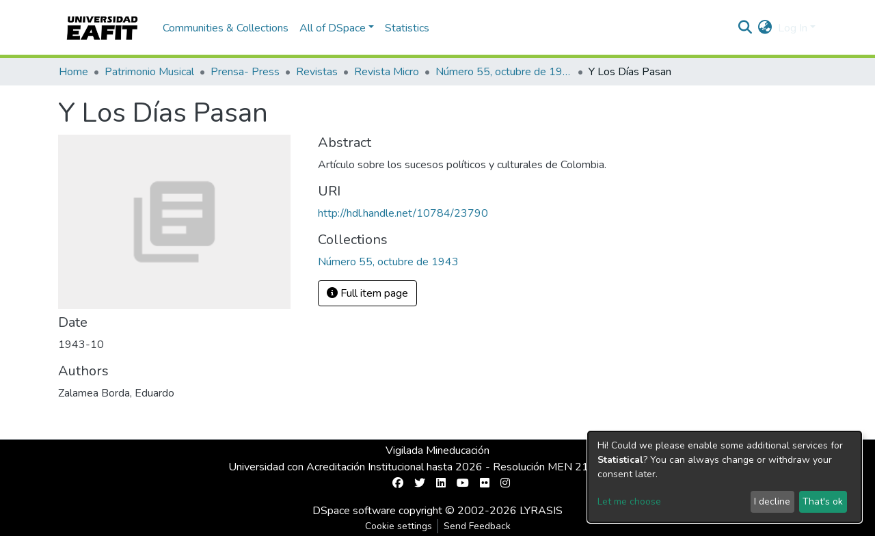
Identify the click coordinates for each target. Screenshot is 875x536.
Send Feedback (477, 526)
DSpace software (354, 510)
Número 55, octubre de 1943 (503, 71)
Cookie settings (398, 526)
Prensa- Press (245, 71)
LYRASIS (541, 510)
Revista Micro (386, 71)
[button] (765, 28)
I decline (772, 501)
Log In (792, 28)
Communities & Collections (225, 28)
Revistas (317, 71)
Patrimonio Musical (149, 71)
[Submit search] (745, 28)
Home (73, 71)
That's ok (823, 501)
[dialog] (724, 476)
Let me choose (629, 501)
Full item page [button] (367, 293)
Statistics (407, 28)
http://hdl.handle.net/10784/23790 (403, 213)
